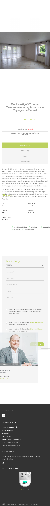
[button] (3, 415)
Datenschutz (23, 504)
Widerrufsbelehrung (9, 504)
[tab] (25, 180)
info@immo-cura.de (14, 446)
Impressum (34, 504)
